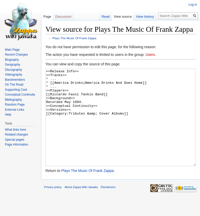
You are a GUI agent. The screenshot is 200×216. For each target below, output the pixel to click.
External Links (14, 109)
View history (145, 16)
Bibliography (13, 99)
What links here (15, 129)
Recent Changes (16, 54)
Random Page (15, 104)
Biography (12, 59)
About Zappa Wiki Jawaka (81, 206)
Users (150, 55)
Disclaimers (108, 206)
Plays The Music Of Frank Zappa (74, 38)
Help (8, 114)
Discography (13, 69)
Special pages (14, 139)
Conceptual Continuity (20, 94)
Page (47, 16)
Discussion (63, 16)
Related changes (16, 134)
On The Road (14, 84)
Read (106, 16)
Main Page (12, 50)
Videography (13, 74)
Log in (192, 4)
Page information (16, 144)
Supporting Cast (16, 89)
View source (123, 16)
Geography (12, 64)
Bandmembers (15, 79)
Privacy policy (53, 206)
